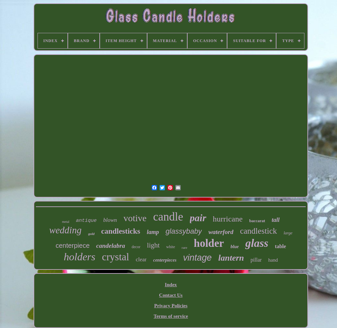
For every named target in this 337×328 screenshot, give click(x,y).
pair (198, 217)
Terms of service (171, 316)
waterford (220, 231)
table (280, 246)
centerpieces (164, 260)
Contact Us (170, 295)
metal (65, 221)
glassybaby (184, 231)
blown (110, 220)
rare (184, 247)
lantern (231, 258)
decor (136, 247)
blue (235, 246)
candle (168, 216)
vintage (197, 258)
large (288, 232)
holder (209, 243)
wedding (65, 230)
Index (171, 284)
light (153, 245)
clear (141, 259)
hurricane (228, 219)
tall (276, 220)
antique (86, 220)
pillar (256, 260)
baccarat (257, 220)
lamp (153, 232)
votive (134, 218)
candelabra (110, 245)
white (170, 247)
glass (256, 243)
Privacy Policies (170, 305)
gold (91, 234)
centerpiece (73, 245)
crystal (115, 257)
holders (79, 257)
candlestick (258, 230)
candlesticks (120, 231)
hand (273, 260)
